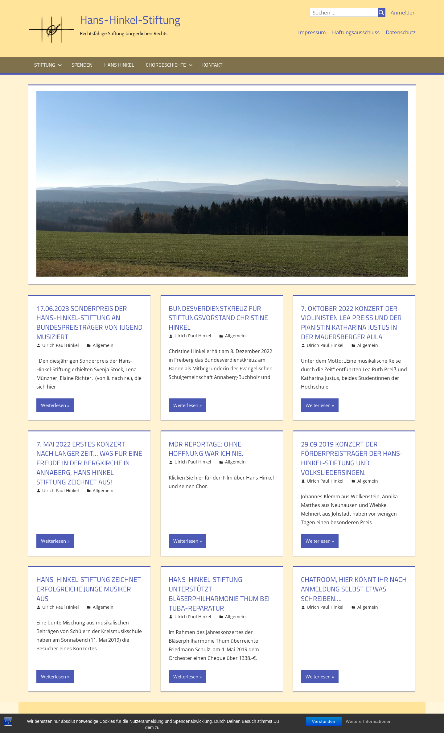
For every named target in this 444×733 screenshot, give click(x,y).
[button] (46, 183)
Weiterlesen (53, 405)
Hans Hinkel (119, 64)
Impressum (312, 32)
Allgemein (103, 345)
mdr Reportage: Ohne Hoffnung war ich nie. (206, 449)
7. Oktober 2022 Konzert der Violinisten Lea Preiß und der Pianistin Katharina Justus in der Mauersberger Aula (351, 322)
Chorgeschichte (169, 64)
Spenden (82, 64)
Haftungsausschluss (356, 32)
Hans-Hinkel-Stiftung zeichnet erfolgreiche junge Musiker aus (88, 589)
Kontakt (212, 64)
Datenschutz (401, 32)
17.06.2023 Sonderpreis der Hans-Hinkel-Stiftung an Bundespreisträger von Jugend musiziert (89, 322)
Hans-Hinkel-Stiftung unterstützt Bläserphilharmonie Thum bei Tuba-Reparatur (219, 593)
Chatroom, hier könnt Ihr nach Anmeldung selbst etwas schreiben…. (354, 589)
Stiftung (48, 64)
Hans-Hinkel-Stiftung (130, 19)
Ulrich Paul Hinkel (60, 345)
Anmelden (403, 12)
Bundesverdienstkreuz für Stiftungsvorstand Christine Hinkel (218, 318)
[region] (222, 184)
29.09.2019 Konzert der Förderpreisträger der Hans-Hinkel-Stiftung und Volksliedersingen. (352, 458)
